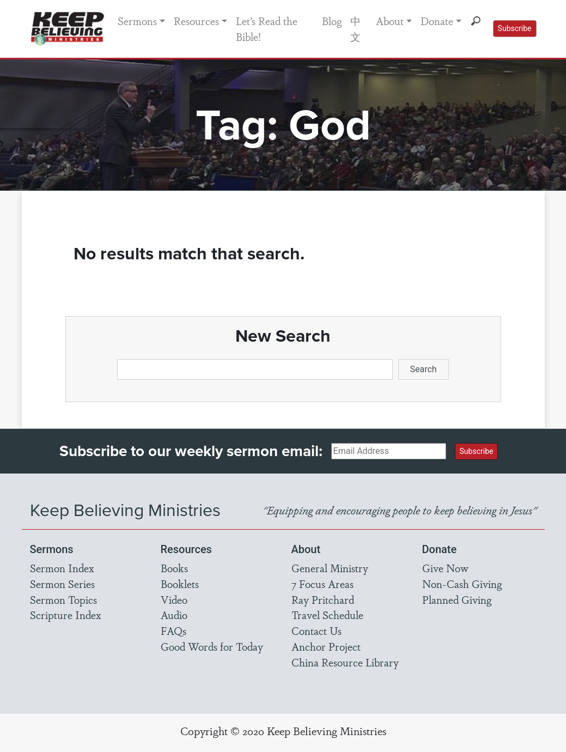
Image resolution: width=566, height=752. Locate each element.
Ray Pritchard (322, 599)
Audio (174, 614)
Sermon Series (62, 583)
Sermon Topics (63, 599)
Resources (196, 20)
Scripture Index (65, 614)
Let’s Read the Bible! (266, 28)
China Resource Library (345, 662)
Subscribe (515, 28)
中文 (355, 28)
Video (174, 599)
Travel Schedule (327, 614)
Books (174, 567)
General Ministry (329, 567)
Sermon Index (62, 567)
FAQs (173, 630)
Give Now (445, 567)
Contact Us (316, 630)
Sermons (137, 20)
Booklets (180, 583)
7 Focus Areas (322, 583)
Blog (332, 20)
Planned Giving (456, 599)
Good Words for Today (212, 646)
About (390, 20)
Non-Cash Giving (462, 583)
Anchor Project (326, 646)
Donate (437, 20)
